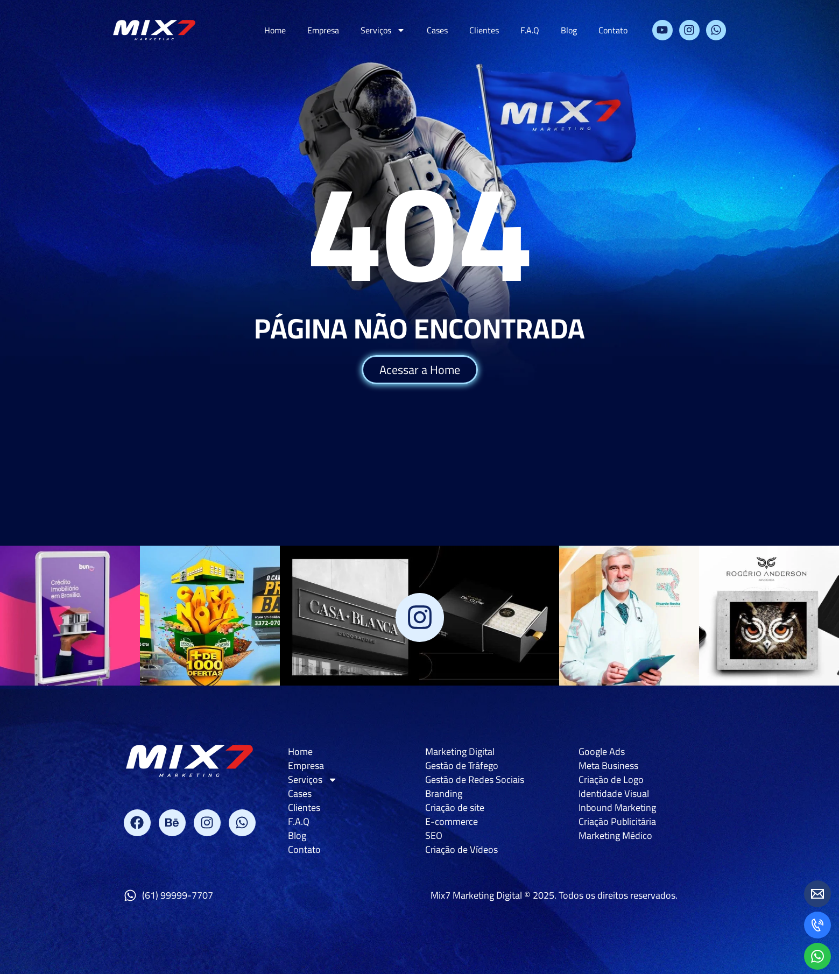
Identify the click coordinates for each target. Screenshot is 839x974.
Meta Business (608, 766)
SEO (433, 836)
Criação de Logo (611, 780)
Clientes (484, 30)
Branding (443, 794)
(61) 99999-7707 (177, 895)
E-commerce (451, 822)
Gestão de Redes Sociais (474, 780)
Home (275, 30)
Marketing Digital (460, 752)
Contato (613, 30)
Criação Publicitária (617, 822)
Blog (569, 30)
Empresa (323, 30)
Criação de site (454, 808)
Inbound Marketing (617, 808)
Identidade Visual (614, 794)
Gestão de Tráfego (461, 766)
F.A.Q (529, 30)
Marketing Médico (615, 836)
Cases (437, 30)
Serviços (383, 30)
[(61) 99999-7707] (130, 895)
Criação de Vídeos (461, 850)
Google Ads (602, 752)
